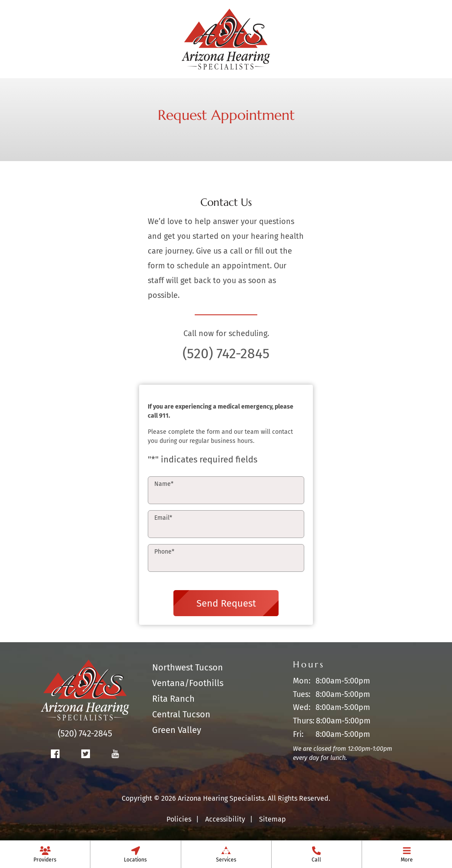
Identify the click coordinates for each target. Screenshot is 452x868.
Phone (164, 551)
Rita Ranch (173, 698)
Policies (178, 819)
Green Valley (176, 730)
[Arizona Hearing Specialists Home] (226, 38)
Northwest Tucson (187, 667)
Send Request (226, 603)
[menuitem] (45, 854)
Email (163, 517)
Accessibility (225, 819)
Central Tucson (181, 714)
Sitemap (272, 819)
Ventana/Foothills (187, 683)
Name (163, 484)
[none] (45, 854)
